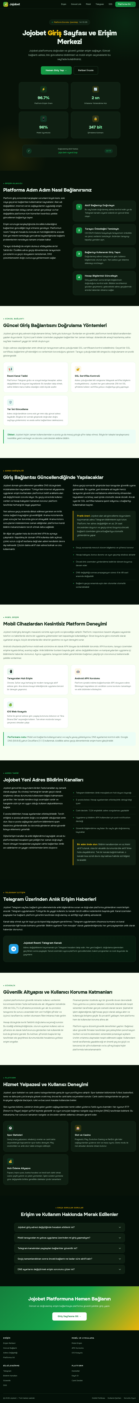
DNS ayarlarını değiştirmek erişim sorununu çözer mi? (69, 1269)
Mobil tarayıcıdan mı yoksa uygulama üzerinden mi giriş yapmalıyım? (69, 1237)
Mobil (88, 4)
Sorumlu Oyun (130, 1398)
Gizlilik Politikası (98, 1398)
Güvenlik (7, 1380)
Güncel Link (76, 4)
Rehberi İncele (86, 70)
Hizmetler (76, 1371)
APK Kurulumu (78, 1348)
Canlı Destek (77, 1380)
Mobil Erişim (77, 1343)
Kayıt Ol (75, 1376)
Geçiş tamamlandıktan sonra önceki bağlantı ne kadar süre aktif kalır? (69, 1259)
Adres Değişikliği (10, 1353)
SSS (110, 4)
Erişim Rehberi (9, 1343)
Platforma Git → (125, 4)
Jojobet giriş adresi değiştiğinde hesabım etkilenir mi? (69, 1227)
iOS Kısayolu (77, 1353)
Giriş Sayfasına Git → (69, 1316)
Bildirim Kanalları (10, 1376)
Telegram (100, 4)
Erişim (63, 4)
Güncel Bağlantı (10, 1348)
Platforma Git (9, 1357)
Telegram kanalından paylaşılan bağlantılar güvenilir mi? (69, 1248)
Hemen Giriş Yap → (56, 70)
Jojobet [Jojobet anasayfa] (11, 4)
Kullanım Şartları (114, 1398)
